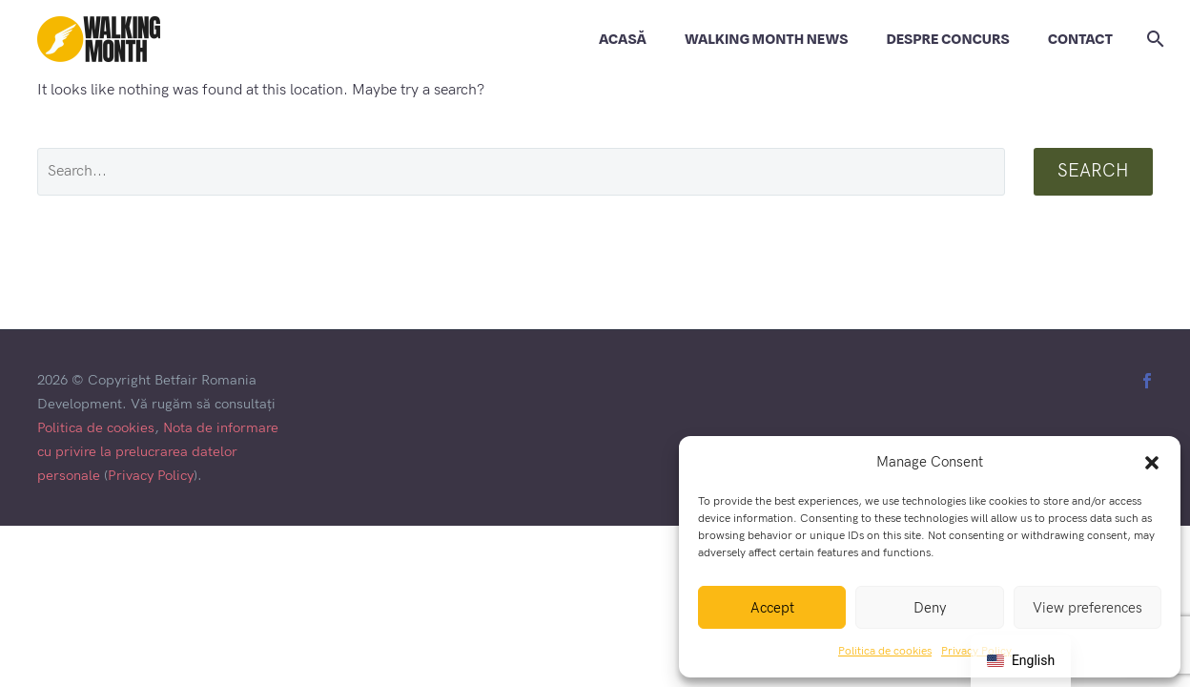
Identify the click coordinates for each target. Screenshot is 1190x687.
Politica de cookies (885, 651)
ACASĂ (622, 39)
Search (1093, 171)
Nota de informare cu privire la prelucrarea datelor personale (157, 452)
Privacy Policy (151, 476)
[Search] (1152, 39)
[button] (1151, 462)
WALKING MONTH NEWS (766, 39)
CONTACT (1080, 39)
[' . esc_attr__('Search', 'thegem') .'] (521, 172)
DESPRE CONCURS (947, 39)
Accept (772, 607)
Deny (929, 607)
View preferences (1087, 607)
